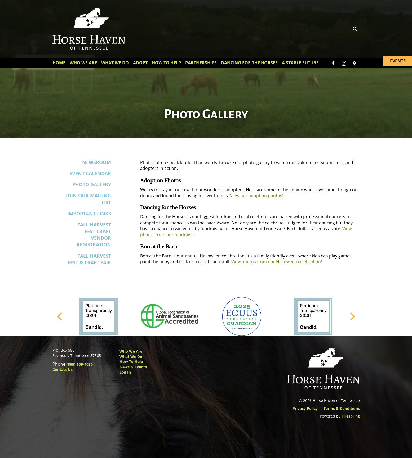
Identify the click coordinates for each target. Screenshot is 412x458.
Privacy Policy (305, 408)
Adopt (140, 63)
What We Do (115, 63)
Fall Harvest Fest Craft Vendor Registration (94, 234)
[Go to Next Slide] (352, 316)
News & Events (133, 366)
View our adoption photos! (256, 195)
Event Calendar (90, 173)
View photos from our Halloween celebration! (276, 262)
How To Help (166, 63)
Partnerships (201, 63)
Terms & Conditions (342, 408)
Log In (125, 372)
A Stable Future (300, 63)
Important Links (89, 213)
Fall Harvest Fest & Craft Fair (89, 259)
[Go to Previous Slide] (60, 316)
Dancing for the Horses (249, 63)
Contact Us (62, 369)
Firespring (351, 416)
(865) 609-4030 (80, 364)
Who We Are (83, 63)
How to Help (131, 361)
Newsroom (96, 162)
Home (58, 63)
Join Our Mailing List (88, 199)
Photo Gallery (91, 184)
